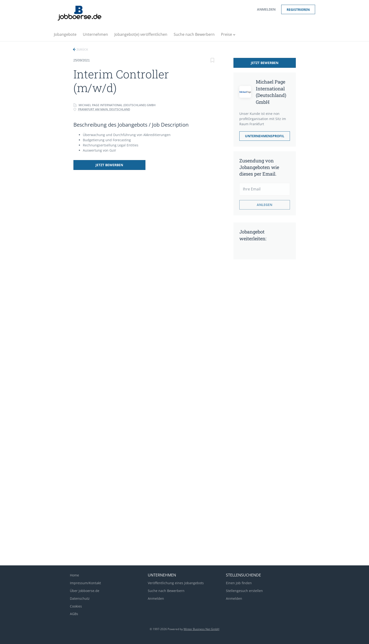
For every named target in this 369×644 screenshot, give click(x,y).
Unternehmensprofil (264, 136)
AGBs (74, 614)
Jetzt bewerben (104, 165)
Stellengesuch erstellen (244, 590)
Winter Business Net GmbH (201, 629)
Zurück (82, 50)
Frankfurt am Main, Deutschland (104, 109)
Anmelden (266, 9)
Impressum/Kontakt (85, 583)
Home (74, 575)
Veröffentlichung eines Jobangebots (176, 583)
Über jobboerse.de (84, 590)
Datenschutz (80, 598)
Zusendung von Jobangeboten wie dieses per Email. (259, 167)
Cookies (76, 606)
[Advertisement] (258, 337)
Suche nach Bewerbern (166, 590)
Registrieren (298, 9)
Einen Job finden (239, 583)
